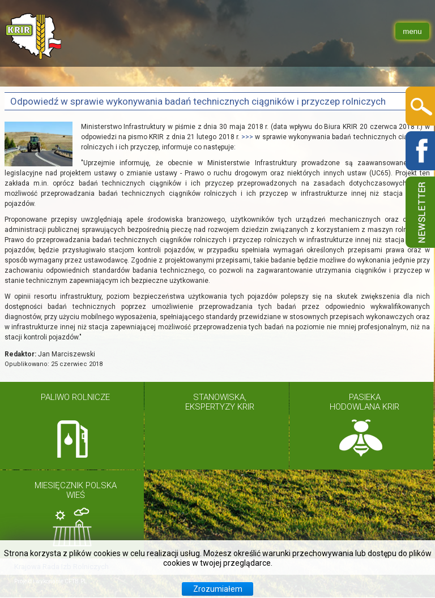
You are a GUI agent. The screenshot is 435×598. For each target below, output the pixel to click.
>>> (247, 137)
